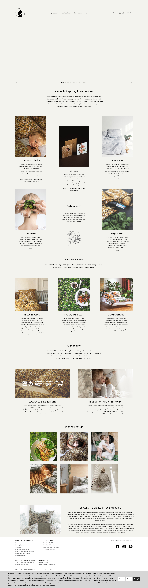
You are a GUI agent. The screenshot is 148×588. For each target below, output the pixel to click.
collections (66, 13)
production (43, 560)
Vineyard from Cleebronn (51, 547)
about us (48, 569)
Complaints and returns (23, 554)
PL (131, 13)
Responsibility (43, 562)
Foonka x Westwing (49, 545)
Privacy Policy (19, 545)
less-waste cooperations (25, 569)
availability (90, 13)
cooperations (48, 541)
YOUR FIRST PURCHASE (122, 542)
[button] (16, 82)
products (54, 13)
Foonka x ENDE (48, 543)
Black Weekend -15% (22, 564)
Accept (136, 579)
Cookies (18, 547)
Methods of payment (22, 549)
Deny (129, 579)
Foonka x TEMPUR (49, 549)
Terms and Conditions (22, 543)
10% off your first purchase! (24, 562)
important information (24, 541)
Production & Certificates (47, 564)
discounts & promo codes (25, 560)
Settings (121, 579)
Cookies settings (20, 556)
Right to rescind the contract (24, 552)
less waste (78, 13)
